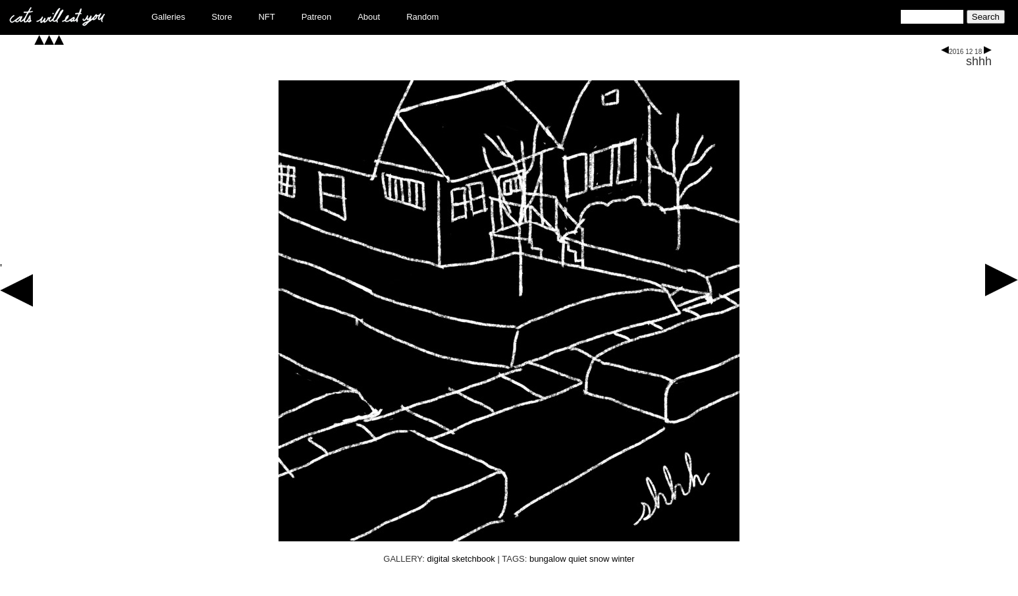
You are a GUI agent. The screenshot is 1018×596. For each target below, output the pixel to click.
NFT (266, 17)
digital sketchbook (461, 559)
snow (599, 559)
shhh (979, 61)
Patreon (317, 17)
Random (422, 17)
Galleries (168, 17)
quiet (577, 559)
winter (623, 559)
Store (221, 17)
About (369, 17)
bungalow (547, 559)
